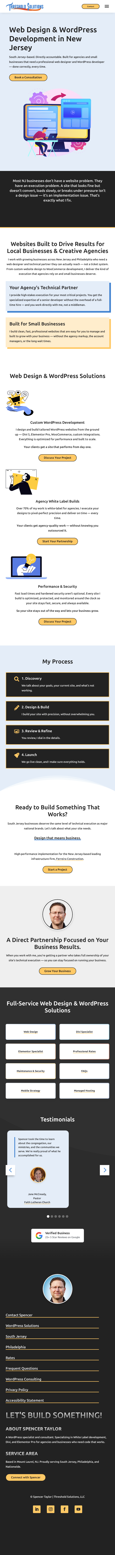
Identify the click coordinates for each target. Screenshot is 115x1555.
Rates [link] (10, 1387)
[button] (10, 1199)
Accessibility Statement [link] (25, 1430)
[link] (25, 6)
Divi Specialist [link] (84, 1061)
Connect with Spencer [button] (25, 1506)
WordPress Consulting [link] (23, 1408)
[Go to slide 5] (63, 1245)
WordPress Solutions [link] (22, 1355)
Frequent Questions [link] (22, 1398)
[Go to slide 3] (55, 1245)
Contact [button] (90, 6)
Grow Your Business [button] (57, 1000)
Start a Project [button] (57, 899)
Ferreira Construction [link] (69, 888)
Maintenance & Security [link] (31, 1100)
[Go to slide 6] (67, 1245)
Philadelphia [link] (16, 1376)
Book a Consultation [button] (28, 77)
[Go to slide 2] (52, 1245)
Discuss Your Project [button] (57, 458)
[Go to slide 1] (48, 1245)
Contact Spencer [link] (19, 1344)
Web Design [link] (31, 1061)
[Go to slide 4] (59, 1245)
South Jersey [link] (16, 1366)
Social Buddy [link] (37, 1234)
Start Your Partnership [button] (57, 541)
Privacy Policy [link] (17, 1419)
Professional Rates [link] (84, 1080)
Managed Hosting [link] (84, 1119)
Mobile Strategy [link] (30, 1119)
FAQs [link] (84, 1100)
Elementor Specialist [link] (30, 1080)
